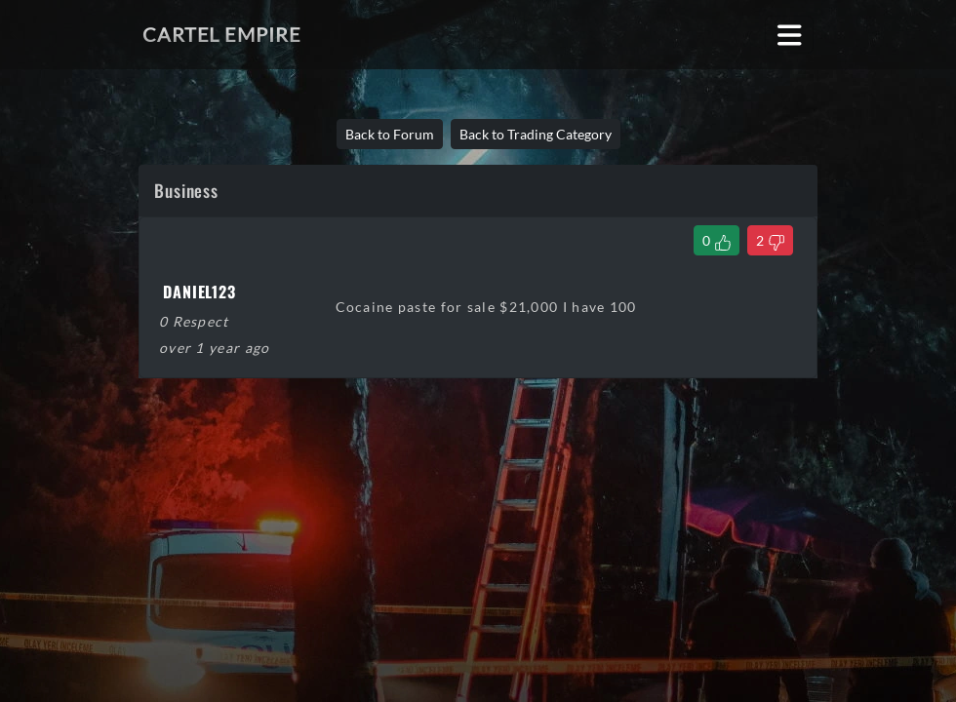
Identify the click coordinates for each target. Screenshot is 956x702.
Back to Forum (389, 134)
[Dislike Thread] (770, 240)
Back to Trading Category (535, 134)
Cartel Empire (221, 34)
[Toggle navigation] (790, 35)
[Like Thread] (716, 240)
